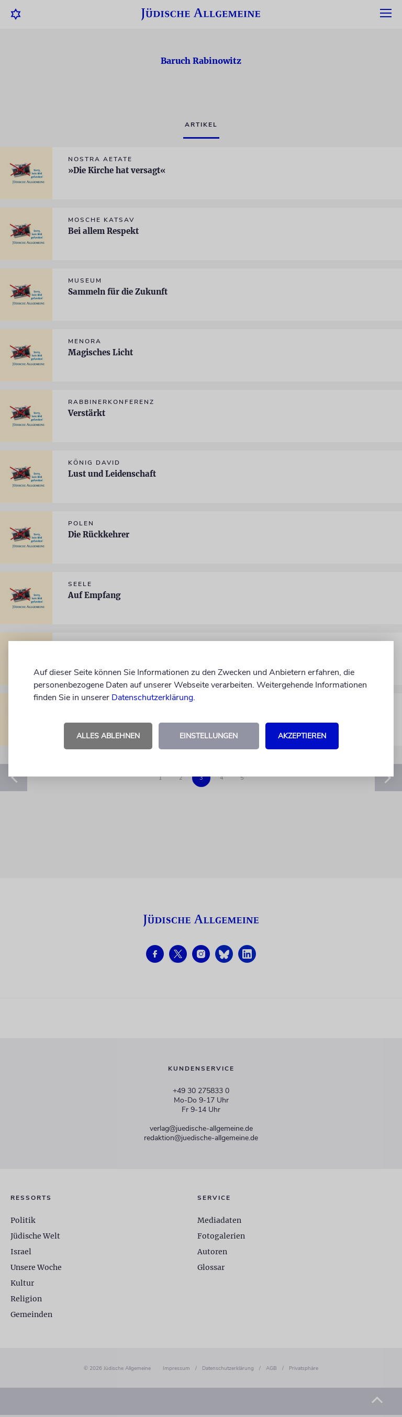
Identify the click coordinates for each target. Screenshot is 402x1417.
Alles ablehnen (108, 736)
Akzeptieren (302, 736)
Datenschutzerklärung (152, 697)
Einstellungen (209, 736)
